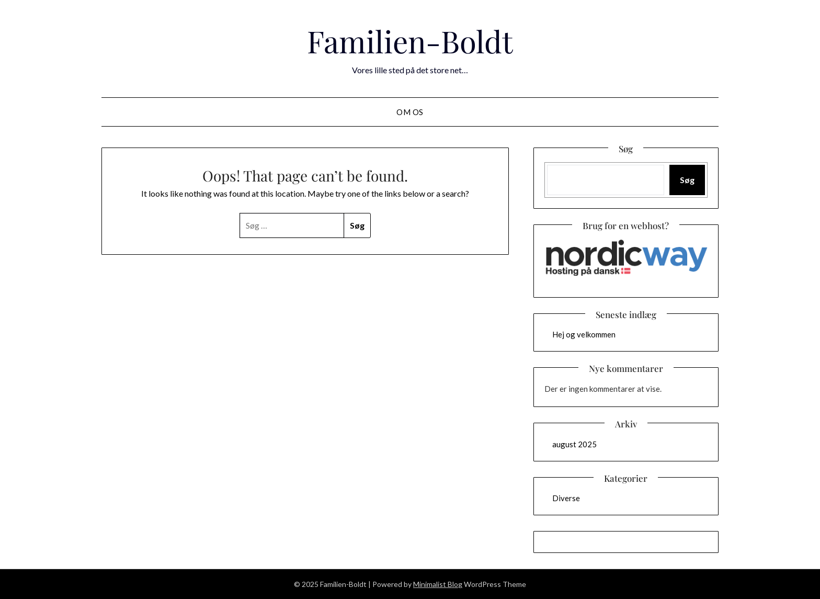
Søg (687, 180)
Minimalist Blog (437, 584)
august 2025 (574, 444)
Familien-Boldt (410, 40)
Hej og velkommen (584, 334)
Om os (410, 112)
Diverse (566, 498)
